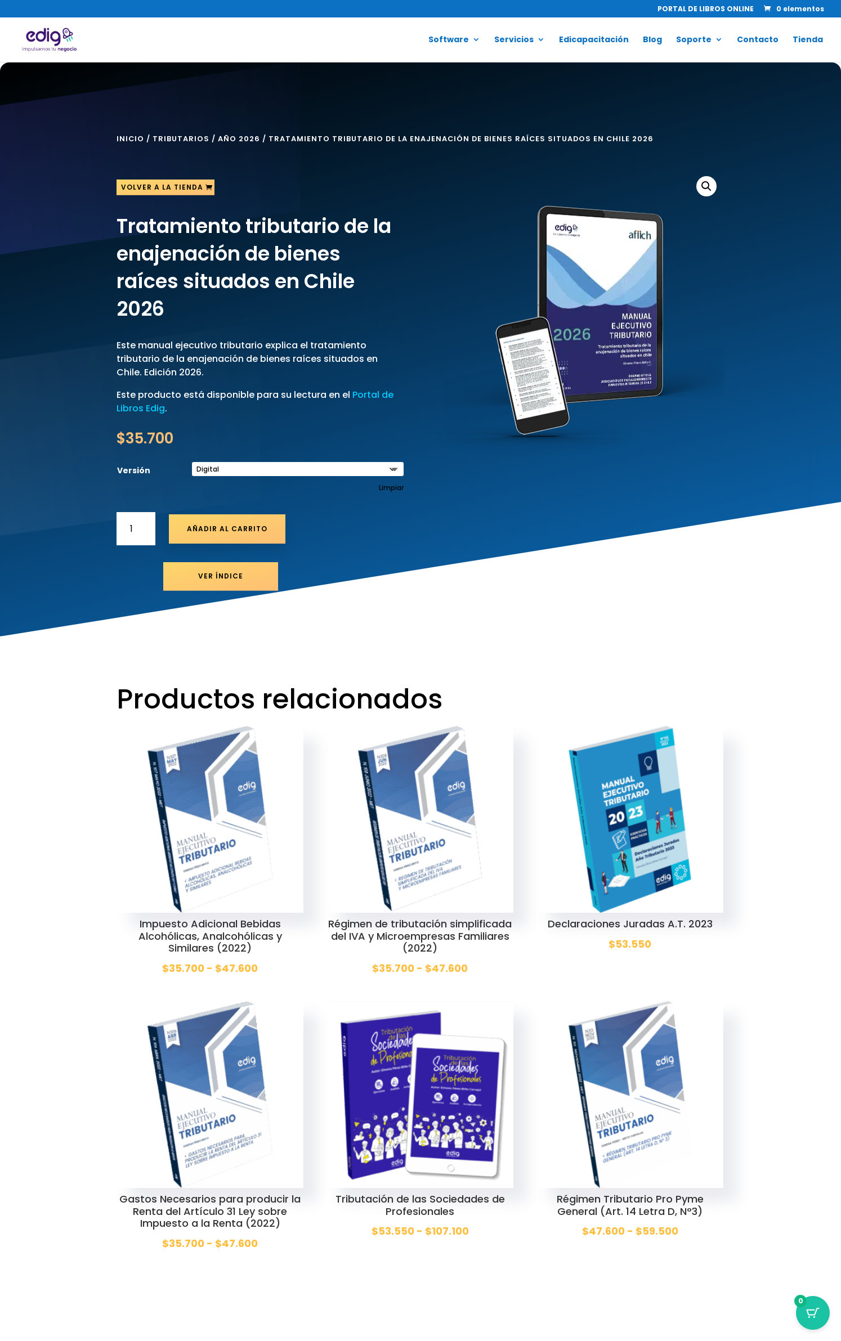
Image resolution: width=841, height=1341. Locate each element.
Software (448, 40)
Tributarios (181, 138)
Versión (133, 470)
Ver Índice (220, 576)
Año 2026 (239, 138)
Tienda (808, 40)
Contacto (758, 40)
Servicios (514, 40)
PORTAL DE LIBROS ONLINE (705, 10)
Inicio (130, 138)
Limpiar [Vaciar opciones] (391, 487)
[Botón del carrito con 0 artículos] (813, 1313)
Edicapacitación (594, 40)
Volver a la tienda (162, 187)
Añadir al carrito (227, 528)
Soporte (694, 40)
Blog (652, 40)
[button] (706, 186)
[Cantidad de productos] (136, 528)
